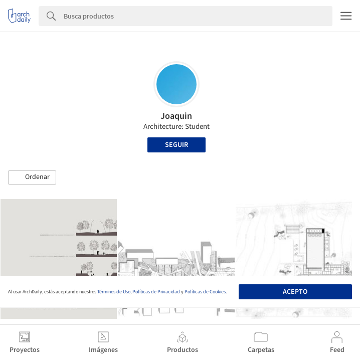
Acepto (295, 292)
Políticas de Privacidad (156, 291)
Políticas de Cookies (205, 291)
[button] (32, 177)
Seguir (176, 145)
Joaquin (176, 116)
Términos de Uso (113, 291)
